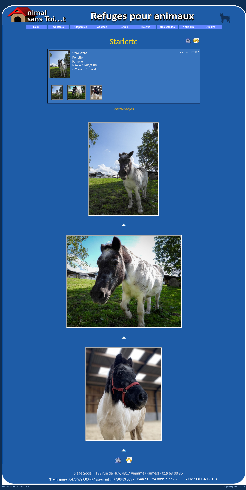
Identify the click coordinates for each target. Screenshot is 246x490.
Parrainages (124, 109)
